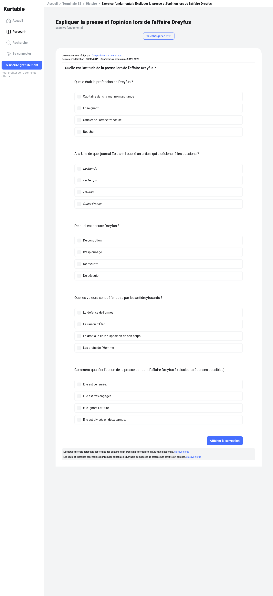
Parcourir (16, 31)
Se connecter (18, 53)
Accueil (14, 20)
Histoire (91, 3)
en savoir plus (181, 451)
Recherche (17, 42)
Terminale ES (71, 3)
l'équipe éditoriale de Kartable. (107, 55)
